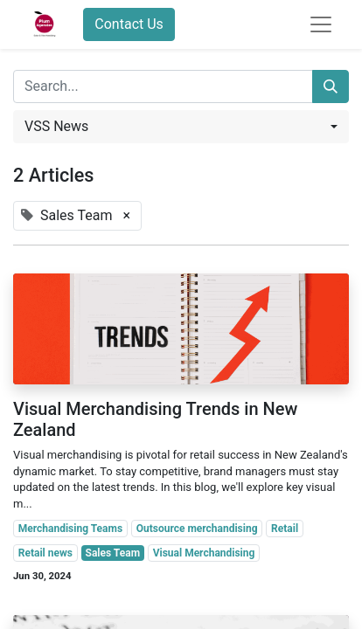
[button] (181, 126)
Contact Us (129, 24)
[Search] (330, 86)
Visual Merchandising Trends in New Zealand (155, 419)
